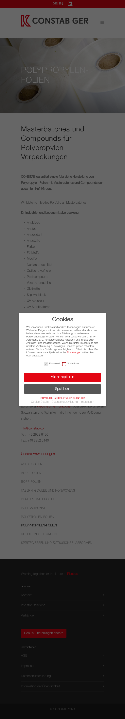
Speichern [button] (62, 389)
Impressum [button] (87, 402)
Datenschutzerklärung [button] (65, 402)
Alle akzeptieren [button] (62, 377)
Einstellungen (74, 352)
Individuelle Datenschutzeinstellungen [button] (62, 398)
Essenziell (52, 363)
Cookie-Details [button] (40, 402)
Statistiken (70, 363)
